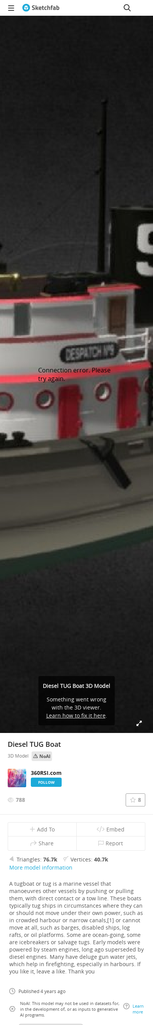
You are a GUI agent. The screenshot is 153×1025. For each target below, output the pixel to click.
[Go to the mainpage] (40, 8)
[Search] (127, 7)
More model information (40, 867)
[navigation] (11, 7)
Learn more (133, 1009)
